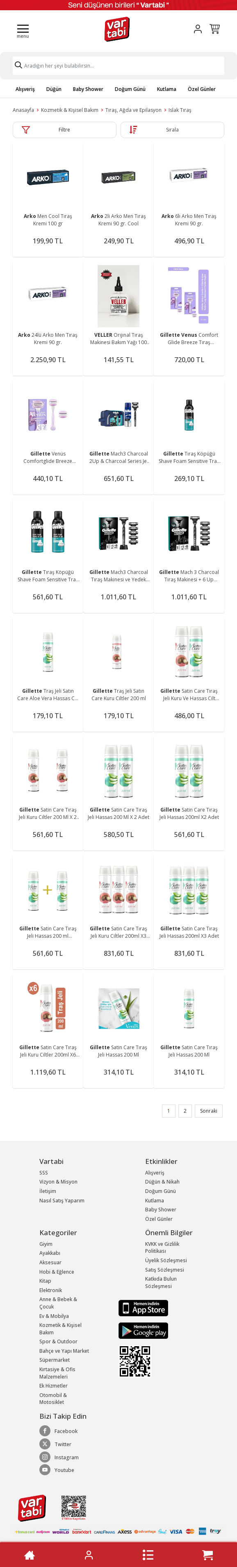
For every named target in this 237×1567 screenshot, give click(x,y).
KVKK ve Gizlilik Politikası (162, 1247)
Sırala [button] (172, 129)
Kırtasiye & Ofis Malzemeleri (57, 1373)
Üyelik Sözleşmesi (166, 1260)
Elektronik (50, 1290)
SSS (43, 1172)
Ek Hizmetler (53, 1385)
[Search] (118, 66)
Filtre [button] (64, 129)
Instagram (59, 1457)
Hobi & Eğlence (56, 1271)
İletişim (47, 1191)
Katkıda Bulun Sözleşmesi (161, 1282)
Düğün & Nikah (162, 1181)
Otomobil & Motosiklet (53, 1399)
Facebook (58, 1431)
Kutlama (166, 89)
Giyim (45, 1243)
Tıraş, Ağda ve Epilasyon (133, 110)
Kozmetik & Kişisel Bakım (69, 110)
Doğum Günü (130, 89)
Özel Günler (202, 89)
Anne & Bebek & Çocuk (58, 1303)
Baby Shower (88, 89)
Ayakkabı (49, 1253)
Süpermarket (54, 1359)
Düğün (54, 89)
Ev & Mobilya (54, 1316)
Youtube (56, 1470)
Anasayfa (23, 110)
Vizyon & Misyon (58, 1181)
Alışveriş (25, 89)
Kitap (45, 1280)
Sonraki (208, 1110)
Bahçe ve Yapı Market (64, 1350)
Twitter (55, 1444)
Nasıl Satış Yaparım (61, 1200)
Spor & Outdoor (58, 1341)
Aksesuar (50, 1262)
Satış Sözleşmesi (164, 1269)
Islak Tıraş (180, 110)
